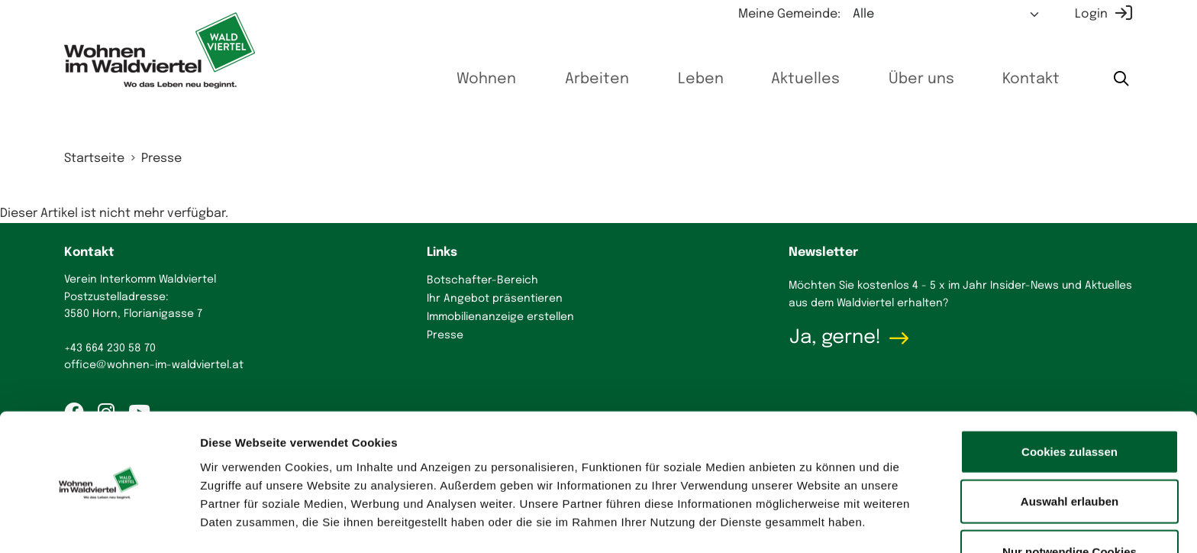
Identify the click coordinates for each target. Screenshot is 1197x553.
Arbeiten (558, 79)
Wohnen (441, 79)
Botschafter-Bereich (482, 280)
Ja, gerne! (835, 338)
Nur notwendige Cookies (1069, 502)
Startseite (94, 158)
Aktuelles (780, 79)
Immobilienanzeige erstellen (500, 317)
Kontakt (1022, 79)
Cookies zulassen (1069, 402)
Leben (669, 79)
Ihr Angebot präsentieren (495, 298)
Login (1091, 14)
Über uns (905, 79)
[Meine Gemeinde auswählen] (947, 14)
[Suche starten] (1120, 80)
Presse (161, 158)
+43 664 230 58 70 (110, 348)
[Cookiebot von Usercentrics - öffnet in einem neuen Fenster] (99, 523)
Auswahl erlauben (1069, 453)
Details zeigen (811, 522)
